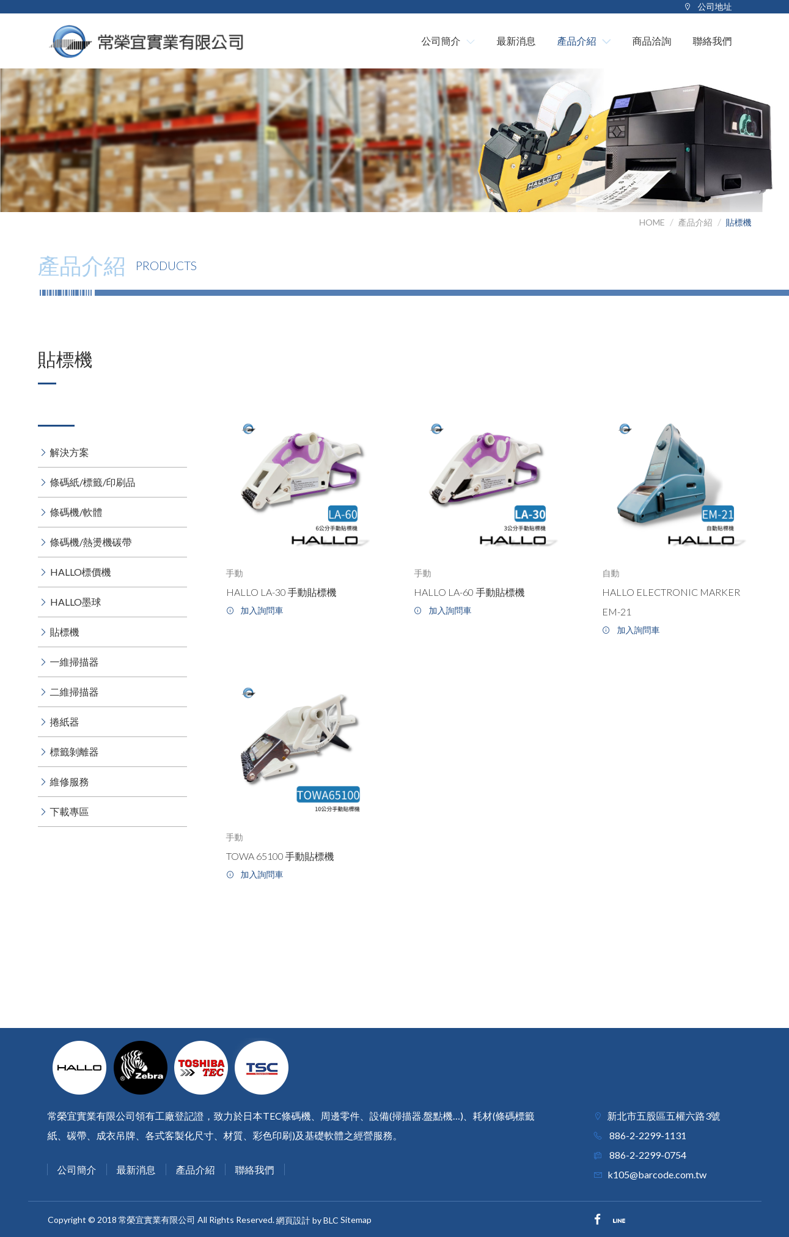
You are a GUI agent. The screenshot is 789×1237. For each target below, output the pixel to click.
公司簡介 (77, 1169)
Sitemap (356, 1219)
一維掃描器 (74, 661)
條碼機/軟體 (76, 512)
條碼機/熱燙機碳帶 (91, 542)
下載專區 (69, 811)
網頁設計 (293, 1220)
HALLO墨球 (75, 601)
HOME (652, 222)
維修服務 (69, 781)
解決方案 (69, 452)
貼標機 (739, 222)
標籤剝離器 (74, 751)
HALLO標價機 (80, 572)
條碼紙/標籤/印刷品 (93, 482)
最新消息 (136, 1169)
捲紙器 (64, 721)
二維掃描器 (74, 691)
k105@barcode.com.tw (656, 1174)
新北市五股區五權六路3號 (664, 1115)
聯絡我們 (254, 1169)
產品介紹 (695, 222)
